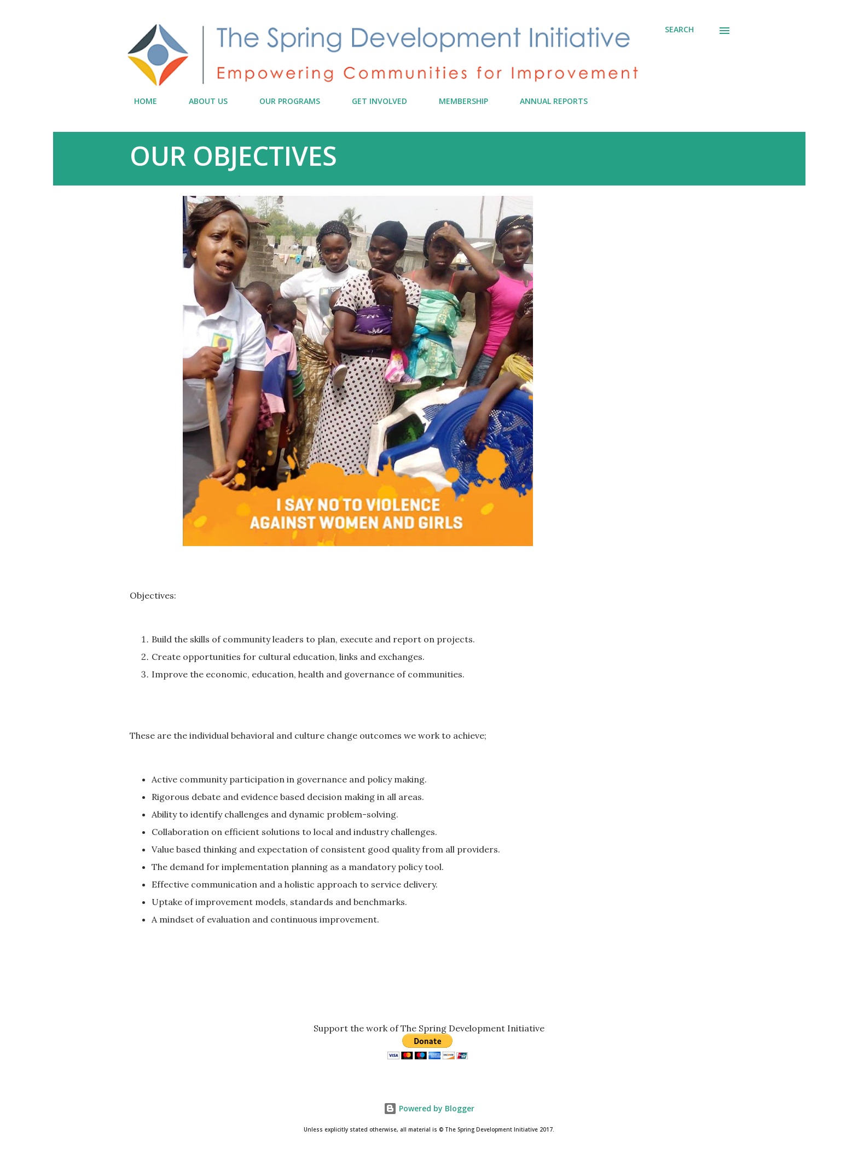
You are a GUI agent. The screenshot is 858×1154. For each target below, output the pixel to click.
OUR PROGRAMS (283, 101)
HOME (138, 101)
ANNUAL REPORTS (547, 101)
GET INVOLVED (373, 101)
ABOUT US (201, 101)
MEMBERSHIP (457, 101)
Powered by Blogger (429, 1108)
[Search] (679, 29)
